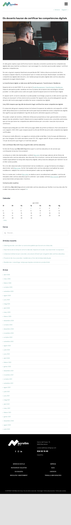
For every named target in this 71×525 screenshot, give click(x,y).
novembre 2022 (9, 333)
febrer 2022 (7, 362)
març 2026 (7, 279)
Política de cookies (61, 491)
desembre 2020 (9, 421)
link (27, 189)
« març (5, 220)
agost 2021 (7, 387)
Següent (64, 9)
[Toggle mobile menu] (66, 4)
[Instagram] (18, 451)
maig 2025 (7, 304)
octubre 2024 (8, 325)
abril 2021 (7, 404)
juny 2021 (7, 395)
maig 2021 (7, 400)
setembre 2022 (8, 341)
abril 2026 (7, 274)
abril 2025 (7, 308)
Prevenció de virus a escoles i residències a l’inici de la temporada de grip (27, 258)
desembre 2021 (9, 370)
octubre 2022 (8, 337)
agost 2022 (7, 345)
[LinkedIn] (21, 451)
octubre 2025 (8, 287)
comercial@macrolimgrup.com (46, 448)
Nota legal (40, 491)
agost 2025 (7, 295)
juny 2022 (7, 354)
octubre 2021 (8, 379)
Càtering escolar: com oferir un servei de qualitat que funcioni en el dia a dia (28, 245)
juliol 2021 (7, 391)
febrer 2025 (7, 316)
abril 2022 (7, 358)
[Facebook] (15, 451)
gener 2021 (7, 416)
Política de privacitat (49, 491)
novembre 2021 (8, 375)
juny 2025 (7, 299)
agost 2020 (7, 425)
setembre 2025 (8, 291)
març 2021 (7, 408)
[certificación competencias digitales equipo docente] (35, 40)
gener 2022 (7, 366)
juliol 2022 (7, 350)
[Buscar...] (35, 233)
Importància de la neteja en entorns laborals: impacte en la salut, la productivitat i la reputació (34, 249)
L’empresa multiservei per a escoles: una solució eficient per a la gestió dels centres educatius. (34, 254)
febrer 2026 (7, 283)
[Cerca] (5, 233)
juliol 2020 (7, 429)
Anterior (57, 9)
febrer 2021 (7, 412)
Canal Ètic (40, 455)
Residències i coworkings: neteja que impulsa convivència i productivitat (27, 262)
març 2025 (7, 312)
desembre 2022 (9, 329)
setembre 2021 (8, 383)
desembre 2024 (9, 320)
